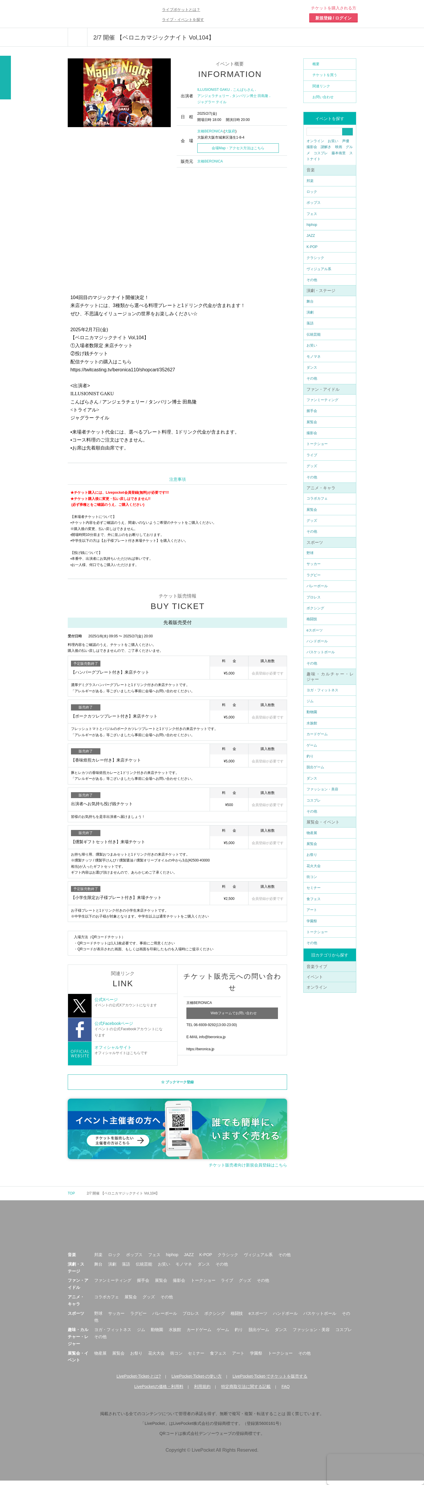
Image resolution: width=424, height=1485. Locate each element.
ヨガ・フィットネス (322, 690)
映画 (338, 147)
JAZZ (311, 236)
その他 (312, 280)
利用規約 (202, 1391)
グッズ (312, 466)
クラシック (315, 258)
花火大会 (314, 866)
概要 (315, 64)
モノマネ (314, 357)
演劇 (310, 312)
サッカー (314, 564)
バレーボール (317, 586)
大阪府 (230, 131)
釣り (310, 756)
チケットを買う (324, 75)
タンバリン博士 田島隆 (250, 96)
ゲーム (312, 745)
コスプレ (321, 153)
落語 (310, 323)
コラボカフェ (317, 498)
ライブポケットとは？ (181, 9)
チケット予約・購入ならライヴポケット (101, 14)
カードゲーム (317, 734)
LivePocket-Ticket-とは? (139, 1380)
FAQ (285, 1391)
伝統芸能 (314, 334)
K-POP (312, 247)
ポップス (314, 203)
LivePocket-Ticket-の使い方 (197, 1380)
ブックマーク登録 (179, 1086)
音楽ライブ (317, 966)
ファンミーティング (322, 400)
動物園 (312, 712)
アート (312, 910)
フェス (312, 214)
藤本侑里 (339, 153)
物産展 (312, 833)
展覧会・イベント (323, 822)
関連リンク (321, 86)
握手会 (312, 411)
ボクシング (315, 608)
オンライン (315, 141)
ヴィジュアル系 (319, 269)
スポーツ (315, 542)
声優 (345, 141)
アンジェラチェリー (213, 96)
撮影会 (312, 147)
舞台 (310, 301)
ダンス (312, 367)
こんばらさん (243, 90)
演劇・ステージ (321, 290)
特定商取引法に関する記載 (246, 1391)
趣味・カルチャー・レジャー (78, 1341)
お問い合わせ (323, 97)
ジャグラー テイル (211, 102)
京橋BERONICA (210, 131)
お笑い (333, 141)
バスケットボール (321, 652)
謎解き (326, 147)
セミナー (314, 888)
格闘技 (312, 619)
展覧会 (312, 422)
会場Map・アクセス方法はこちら (238, 148)
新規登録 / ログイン (333, 18)
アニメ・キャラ (321, 487)
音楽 (311, 170)
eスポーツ (315, 630)
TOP (71, 1197)
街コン (312, 877)
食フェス (314, 899)
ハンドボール (317, 641)
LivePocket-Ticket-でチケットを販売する (270, 1380)
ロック (312, 192)
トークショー (317, 444)
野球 (310, 553)
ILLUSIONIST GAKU (213, 90)
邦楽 (310, 181)
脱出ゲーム (315, 767)
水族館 (312, 723)
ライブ (312, 455)
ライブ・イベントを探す (183, 19)
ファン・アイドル (323, 389)
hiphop (312, 225)
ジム (310, 701)
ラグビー (314, 575)
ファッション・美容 (322, 789)
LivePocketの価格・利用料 (158, 1391)
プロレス (314, 597)
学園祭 (312, 921)
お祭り (312, 855)
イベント (315, 976)
